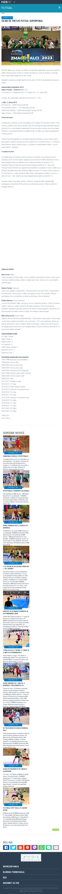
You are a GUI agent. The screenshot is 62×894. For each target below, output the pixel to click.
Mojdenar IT (34, 891)
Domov (3, 13)
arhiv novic (55, 829)
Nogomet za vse (11, 883)
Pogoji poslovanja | (29, 890)
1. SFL (10, 17)
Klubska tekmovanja (13, 872)
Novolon (40, 891)
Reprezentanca (11, 866)
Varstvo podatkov (38, 890)
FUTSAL (7, 8)
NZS (5, 877)
